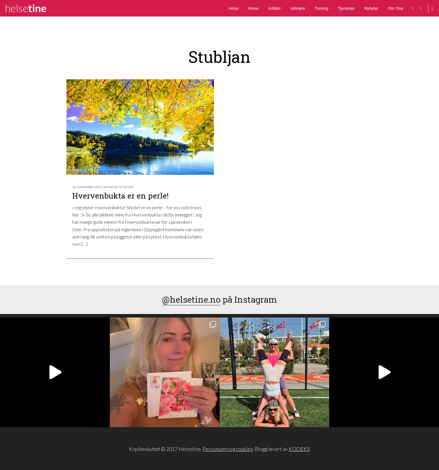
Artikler (274, 8)
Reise (253, 8)
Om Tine (395, 8)
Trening (321, 8)
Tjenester (346, 8)
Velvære (297, 8)
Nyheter (371, 8)
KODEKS (299, 449)
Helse (233, 8)
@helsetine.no (191, 299)
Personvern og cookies (228, 449)
